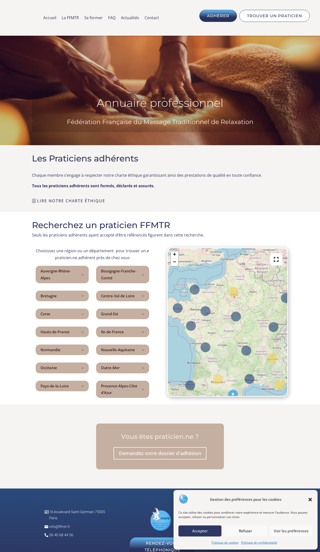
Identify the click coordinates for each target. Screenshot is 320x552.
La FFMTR (70, 18)
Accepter (200, 530)
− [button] (174, 262)
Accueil (49, 18)
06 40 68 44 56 (61, 535)
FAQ (112, 18)
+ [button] (174, 255)
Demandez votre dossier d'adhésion (160, 453)
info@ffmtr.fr (59, 526)
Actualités (130, 18)
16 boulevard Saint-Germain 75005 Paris (77, 515)
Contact (152, 18)
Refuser (245, 530)
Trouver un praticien (274, 16)
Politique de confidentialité (259, 542)
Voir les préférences (291, 530)
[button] (310, 499)
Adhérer (218, 16)
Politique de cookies (225, 542)
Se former (93, 18)
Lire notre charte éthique (71, 201)
